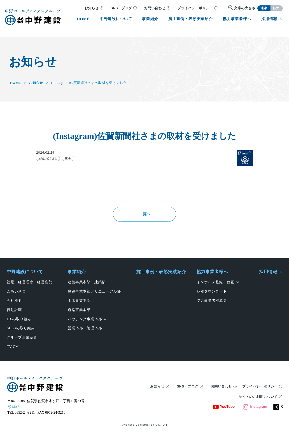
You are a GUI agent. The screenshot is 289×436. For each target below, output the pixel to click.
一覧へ (144, 215)
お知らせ (91, 8)
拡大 (276, 8)
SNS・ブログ (121, 8)
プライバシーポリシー (195, 8)
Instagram (255, 410)
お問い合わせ (154, 8)
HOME (15, 83)
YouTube (224, 410)
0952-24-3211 (25, 415)
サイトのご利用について (258, 399)
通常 (264, 8)
